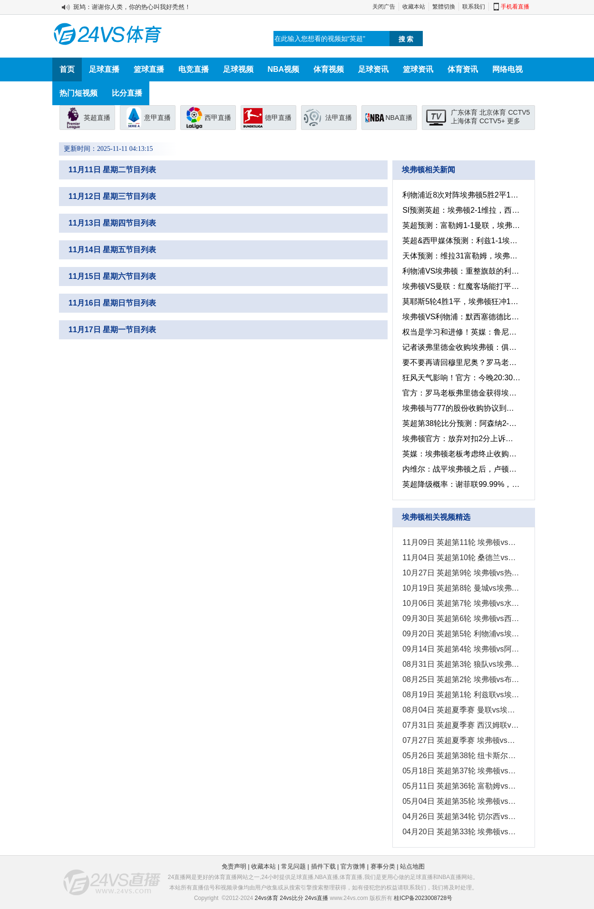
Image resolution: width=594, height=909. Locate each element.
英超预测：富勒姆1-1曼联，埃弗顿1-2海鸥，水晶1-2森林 (460, 225)
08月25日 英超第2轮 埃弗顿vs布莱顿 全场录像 (460, 679)
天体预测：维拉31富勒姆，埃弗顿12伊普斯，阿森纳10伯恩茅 (460, 256)
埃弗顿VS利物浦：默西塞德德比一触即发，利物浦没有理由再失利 (460, 317)
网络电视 (507, 69)
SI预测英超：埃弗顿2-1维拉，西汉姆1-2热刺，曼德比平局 (460, 210)
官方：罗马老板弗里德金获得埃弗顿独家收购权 (460, 393)
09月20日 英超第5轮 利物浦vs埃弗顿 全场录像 (460, 634)
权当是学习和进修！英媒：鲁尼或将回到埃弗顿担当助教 (460, 332)
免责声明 (234, 866)
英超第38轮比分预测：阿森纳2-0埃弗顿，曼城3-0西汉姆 (460, 423)
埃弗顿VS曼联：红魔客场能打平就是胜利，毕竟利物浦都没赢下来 (460, 286)
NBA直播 (399, 117)
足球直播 (104, 69)
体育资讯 (463, 69)
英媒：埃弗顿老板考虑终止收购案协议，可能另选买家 (460, 454)
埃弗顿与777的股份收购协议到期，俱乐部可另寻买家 (460, 408)
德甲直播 (278, 117)
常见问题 (293, 866)
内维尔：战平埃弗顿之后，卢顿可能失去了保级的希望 (460, 469)
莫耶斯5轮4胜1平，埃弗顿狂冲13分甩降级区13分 (460, 301)
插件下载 (323, 866)
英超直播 (97, 117)
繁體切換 (443, 6)
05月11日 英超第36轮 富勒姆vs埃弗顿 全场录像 (460, 786)
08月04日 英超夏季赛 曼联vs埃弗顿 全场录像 (460, 710)
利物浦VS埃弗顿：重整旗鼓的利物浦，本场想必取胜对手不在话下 (460, 271)
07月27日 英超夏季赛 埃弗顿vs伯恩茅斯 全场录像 (460, 740)
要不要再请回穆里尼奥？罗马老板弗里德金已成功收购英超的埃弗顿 (460, 362)
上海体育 (464, 121)
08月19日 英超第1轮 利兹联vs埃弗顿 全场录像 (460, 695)
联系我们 (473, 6)
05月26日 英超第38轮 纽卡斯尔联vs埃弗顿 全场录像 (460, 755)
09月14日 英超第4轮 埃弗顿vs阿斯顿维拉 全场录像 (460, 649)
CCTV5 (519, 112)
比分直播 (127, 93)
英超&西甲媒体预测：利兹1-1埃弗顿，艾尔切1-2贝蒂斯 (460, 241)
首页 (67, 69)
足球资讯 (373, 69)
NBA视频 (284, 69)
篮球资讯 (418, 69)
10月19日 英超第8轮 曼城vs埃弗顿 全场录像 (460, 588)
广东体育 (464, 112)
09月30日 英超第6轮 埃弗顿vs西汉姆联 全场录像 (460, 618)
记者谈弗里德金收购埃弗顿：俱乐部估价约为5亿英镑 (460, 347)
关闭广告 (383, 6)
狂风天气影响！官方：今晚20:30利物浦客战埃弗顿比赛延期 (460, 378)
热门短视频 (78, 93)
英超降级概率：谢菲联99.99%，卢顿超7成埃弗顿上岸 (460, 484)
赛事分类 (382, 866)
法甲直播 (338, 117)
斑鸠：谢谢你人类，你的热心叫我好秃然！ (132, 6)
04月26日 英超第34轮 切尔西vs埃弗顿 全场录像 (460, 816)
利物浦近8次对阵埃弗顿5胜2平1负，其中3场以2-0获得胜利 (460, 195)
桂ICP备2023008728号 (423, 898)
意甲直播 (157, 117)
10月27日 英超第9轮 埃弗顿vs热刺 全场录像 (460, 573)
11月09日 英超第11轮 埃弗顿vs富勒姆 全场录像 (460, 542)
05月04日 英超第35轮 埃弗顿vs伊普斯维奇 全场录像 (460, 801)
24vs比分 (291, 898)
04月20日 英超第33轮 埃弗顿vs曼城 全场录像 (460, 832)
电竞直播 (193, 69)
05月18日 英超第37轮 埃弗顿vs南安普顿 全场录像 (460, 771)
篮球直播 (149, 69)
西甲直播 (217, 117)
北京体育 (492, 112)
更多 (513, 121)
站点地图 (412, 866)
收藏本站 (413, 6)
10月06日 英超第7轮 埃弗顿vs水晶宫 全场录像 (460, 603)
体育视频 (328, 69)
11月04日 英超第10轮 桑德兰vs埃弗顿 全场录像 (460, 557)
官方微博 (353, 866)
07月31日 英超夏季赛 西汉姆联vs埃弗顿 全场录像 (460, 725)
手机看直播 (515, 6)
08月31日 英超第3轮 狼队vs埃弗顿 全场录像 (460, 664)
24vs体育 (266, 898)
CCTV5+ (492, 121)
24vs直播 (316, 898)
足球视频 (238, 69)
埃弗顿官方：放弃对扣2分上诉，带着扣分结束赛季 (460, 439)
